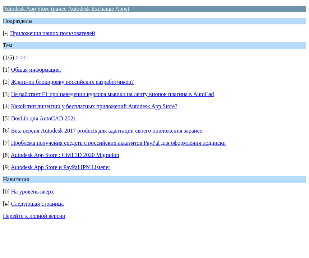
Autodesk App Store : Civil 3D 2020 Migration (65, 155)
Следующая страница (37, 204)
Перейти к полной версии (34, 216)
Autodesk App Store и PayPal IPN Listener (60, 167)
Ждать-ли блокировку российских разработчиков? (72, 82)
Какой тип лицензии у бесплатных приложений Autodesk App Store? (94, 106)
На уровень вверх (32, 191)
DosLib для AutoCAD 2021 (43, 118)
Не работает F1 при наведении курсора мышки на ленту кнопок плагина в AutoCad (112, 94)
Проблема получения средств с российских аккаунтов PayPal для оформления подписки (118, 143)
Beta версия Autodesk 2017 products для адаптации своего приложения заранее (106, 131)
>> (23, 57)
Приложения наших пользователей (52, 33)
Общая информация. (36, 70)
